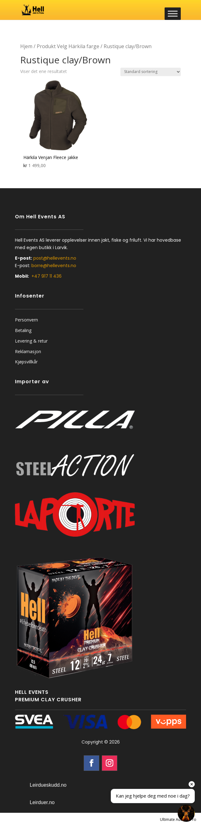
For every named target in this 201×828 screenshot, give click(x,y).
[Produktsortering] (150, 72)
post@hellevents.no (54, 258)
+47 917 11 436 (46, 276)
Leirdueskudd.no (48, 785)
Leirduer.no (42, 802)
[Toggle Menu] (173, 13)
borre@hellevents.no (53, 265)
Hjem (26, 46)
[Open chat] (186, 813)
